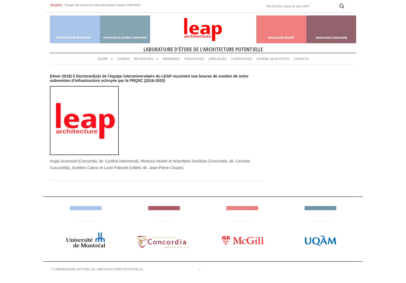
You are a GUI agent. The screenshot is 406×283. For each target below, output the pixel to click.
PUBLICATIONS (194, 58)
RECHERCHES (143, 58)
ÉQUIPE (103, 58)
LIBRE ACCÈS (217, 58)
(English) (56, 5)
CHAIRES (123, 58)
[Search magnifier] (342, 6)
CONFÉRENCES (241, 58)
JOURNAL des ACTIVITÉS (272, 58)
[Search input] (299, 6)
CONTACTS (301, 58)
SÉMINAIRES (171, 58)
